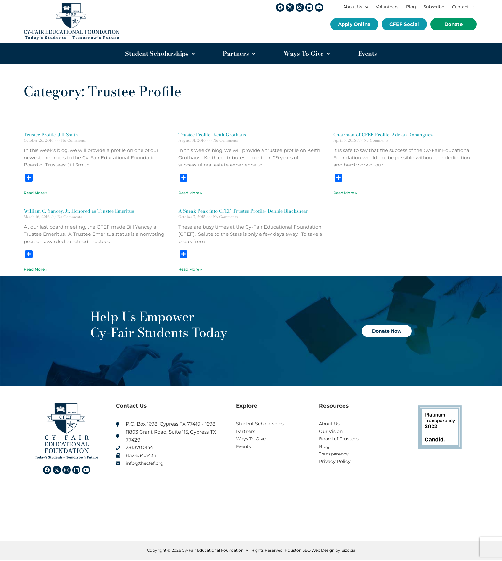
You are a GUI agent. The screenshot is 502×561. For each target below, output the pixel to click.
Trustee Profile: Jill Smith (52, 134)
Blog (411, 6)
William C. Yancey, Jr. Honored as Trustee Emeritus (81, 211)
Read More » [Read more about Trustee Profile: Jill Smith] (35, 193)
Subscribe (434, 6)
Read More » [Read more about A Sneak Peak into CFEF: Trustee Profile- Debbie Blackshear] (190, 269)
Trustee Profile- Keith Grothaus (213, 134)
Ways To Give (306, 53)
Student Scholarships (160, 53)
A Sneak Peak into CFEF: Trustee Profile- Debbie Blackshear (246, 211)
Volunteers (387, 6)
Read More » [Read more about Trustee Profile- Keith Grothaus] (190, 193)
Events (367, 53)
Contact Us (463, 6)
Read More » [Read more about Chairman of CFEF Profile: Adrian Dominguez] (345, 193)
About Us (355, 6)
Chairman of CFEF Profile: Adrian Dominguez (384, 134)
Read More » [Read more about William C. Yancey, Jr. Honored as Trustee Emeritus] (35, 269)
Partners (239, 53)
